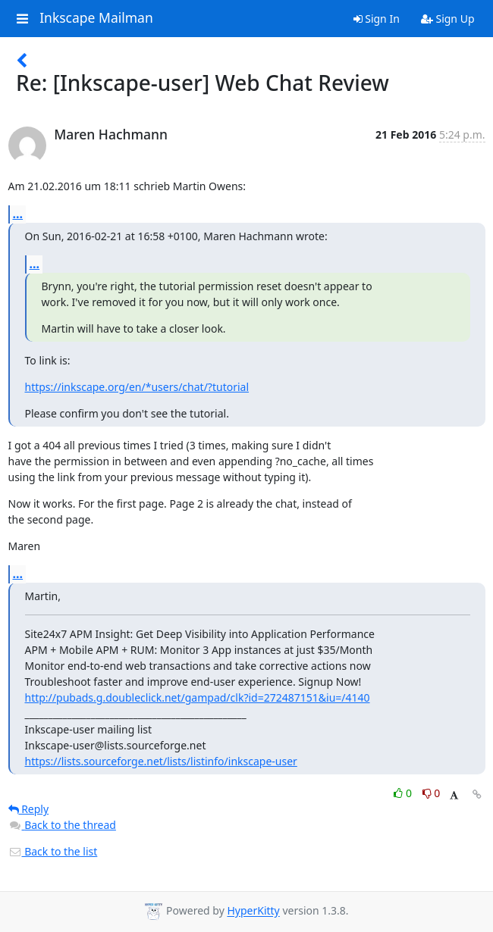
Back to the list (53, 851)
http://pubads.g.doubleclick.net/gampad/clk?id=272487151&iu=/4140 (197, 697)
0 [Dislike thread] (431, 793)
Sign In (376, 18)
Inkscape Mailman (96, 18)
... (18, 213)
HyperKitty (253, 911)
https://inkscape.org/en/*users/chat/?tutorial (137, 387)
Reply (28, 809)
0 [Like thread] (404, 793)
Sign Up (448, 18)
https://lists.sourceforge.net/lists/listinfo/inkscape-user (161, 761)
